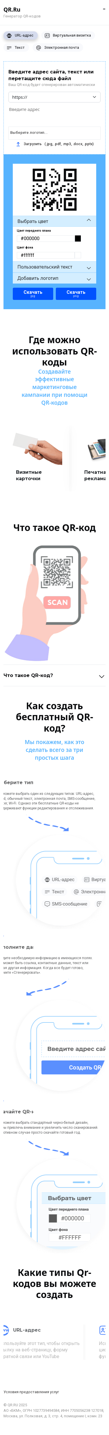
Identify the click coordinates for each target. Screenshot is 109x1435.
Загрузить (54, 144)
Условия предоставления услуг (31, 1392)
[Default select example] (54, 97)
